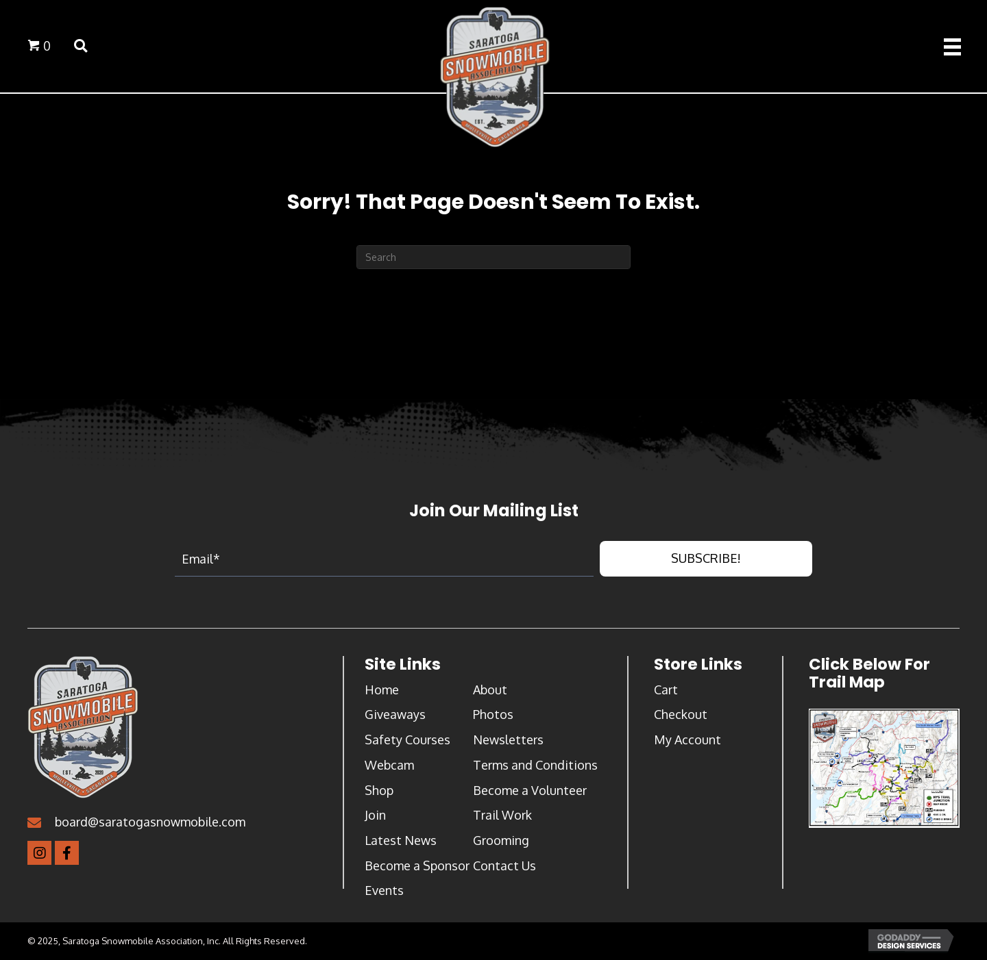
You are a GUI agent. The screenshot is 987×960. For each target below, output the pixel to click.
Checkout (680, 716)
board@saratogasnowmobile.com (150, 824)
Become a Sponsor (417, 867)
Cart (666, 691)
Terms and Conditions (535, 766)
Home (382, 691)
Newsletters (508, 741)
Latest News (401, 842)
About (490, 691)
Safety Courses (407, 741)
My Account (687, 741)
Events (384, 892)
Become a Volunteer (530, 792)
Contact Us (504, 867)
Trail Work (502, 816)
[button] (706, 561)
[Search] (493, 259)
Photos (493, 716)
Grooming (501, 842)
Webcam (389, 766)
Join (375, 816)
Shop (379, 792)
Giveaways (395, 716)
